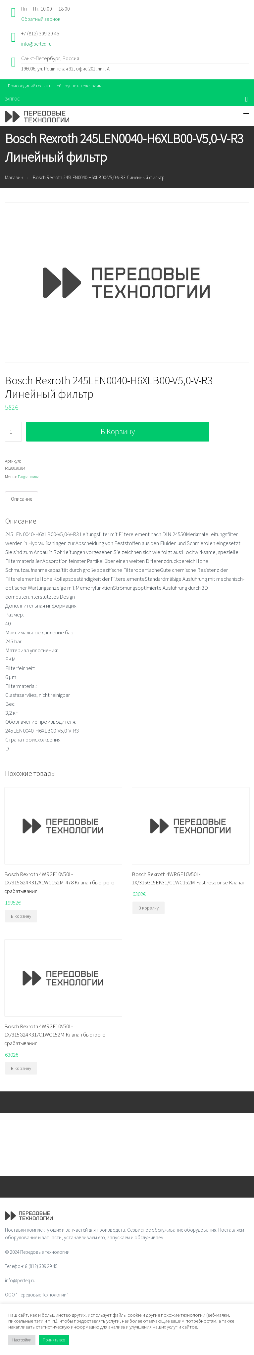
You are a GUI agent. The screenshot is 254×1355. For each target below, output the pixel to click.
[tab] (21, 498)
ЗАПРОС (12, 99)
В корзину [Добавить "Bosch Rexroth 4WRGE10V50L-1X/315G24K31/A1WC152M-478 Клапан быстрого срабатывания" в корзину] (21, 916)
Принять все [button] (54, 1340)
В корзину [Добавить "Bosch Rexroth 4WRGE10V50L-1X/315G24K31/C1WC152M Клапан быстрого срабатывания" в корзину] (21, 1068)
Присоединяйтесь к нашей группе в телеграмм (53, 86)
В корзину (118, 431)
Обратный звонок (40, 19)
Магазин (14, 177)
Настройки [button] (21, 1340)
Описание (21, 499)
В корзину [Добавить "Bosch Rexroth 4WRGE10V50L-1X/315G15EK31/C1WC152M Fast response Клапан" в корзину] (148, 908)
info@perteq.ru (36, 44)
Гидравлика (28, 477)
